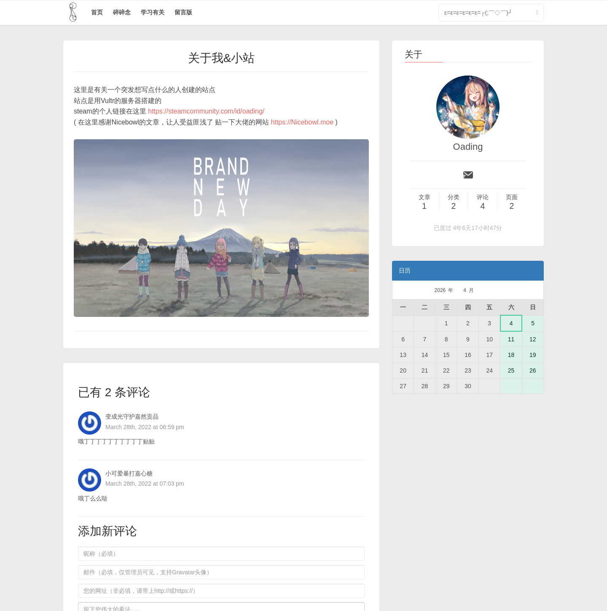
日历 (405, 270)
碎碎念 (122, 12)
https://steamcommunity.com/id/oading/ (206, 111)
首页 (97, 12)
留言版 (183, 12)
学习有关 (152, 12)
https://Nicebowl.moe (302, 122)
